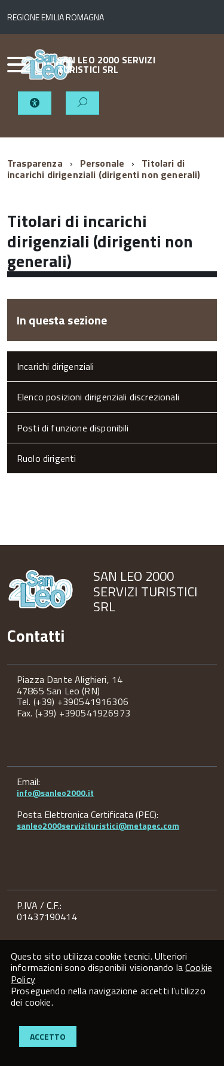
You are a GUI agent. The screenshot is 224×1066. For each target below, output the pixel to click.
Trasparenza (35, 163)
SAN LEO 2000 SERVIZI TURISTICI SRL (106, 64)
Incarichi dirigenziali (55, 366)
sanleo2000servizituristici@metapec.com (98, 825)
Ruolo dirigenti (46, 458)
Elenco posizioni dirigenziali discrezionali (98, 397)
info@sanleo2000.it (55, 792)
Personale (102, 163)
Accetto (48, 1036)
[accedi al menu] (13, 64)
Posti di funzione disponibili (73, 428)
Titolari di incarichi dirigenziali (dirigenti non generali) (104, 168)
